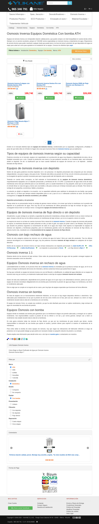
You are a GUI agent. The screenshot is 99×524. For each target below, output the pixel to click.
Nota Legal (69, 513)
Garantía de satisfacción (45, 507)
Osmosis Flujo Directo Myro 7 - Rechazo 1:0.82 (18, 122)
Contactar (40, 503)
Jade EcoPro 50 (78, 246)
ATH (12, 367)
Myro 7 (82, 248)
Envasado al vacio (58, 19)
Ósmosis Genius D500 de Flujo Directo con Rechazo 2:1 (77, 84)
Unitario (13, 404)
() (12, 89)
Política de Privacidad (73, 507)
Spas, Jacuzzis (37, 14)
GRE (12, 370)
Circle (61, 248)
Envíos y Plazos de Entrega (75, 503)
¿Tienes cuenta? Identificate (20, 508)
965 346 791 (17, 9)
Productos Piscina (17, 19)
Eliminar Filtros (81, 51)
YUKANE (14, 378)
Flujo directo (15, 415)
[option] (49, 449)
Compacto (14, 390)
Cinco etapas (15, 424)
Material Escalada (80, 19)
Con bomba (15, 398)
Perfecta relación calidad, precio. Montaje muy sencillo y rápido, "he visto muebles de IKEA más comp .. (44, 455)
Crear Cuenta (12, 503)
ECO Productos (38, 19)
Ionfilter (13, 373)
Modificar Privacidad (72, 509)
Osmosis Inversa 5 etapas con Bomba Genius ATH (18, 84)
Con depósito (15, 410)
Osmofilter (14, 375)
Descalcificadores (57, 14)
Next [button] (88, 448)
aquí (71, 45)
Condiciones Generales (73, 505)
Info (20, 134)
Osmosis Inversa (78, 14)
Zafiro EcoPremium (27, 248)
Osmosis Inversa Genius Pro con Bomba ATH (49, 84)
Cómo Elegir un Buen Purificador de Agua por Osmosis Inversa (29, 350)
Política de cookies (72, 511)
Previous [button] (11, 448)
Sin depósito (15, 413)
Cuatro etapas (15, 421)
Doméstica (15, 384)
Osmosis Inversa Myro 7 (16, 352)
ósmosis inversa (63, 149)
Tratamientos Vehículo (18, 24)
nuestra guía (54, 334)
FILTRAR (27, 61)
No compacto (15, 392)
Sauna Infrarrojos (17, 14)
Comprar (20, 98)
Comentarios (13, 432)
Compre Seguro (42, 505)
